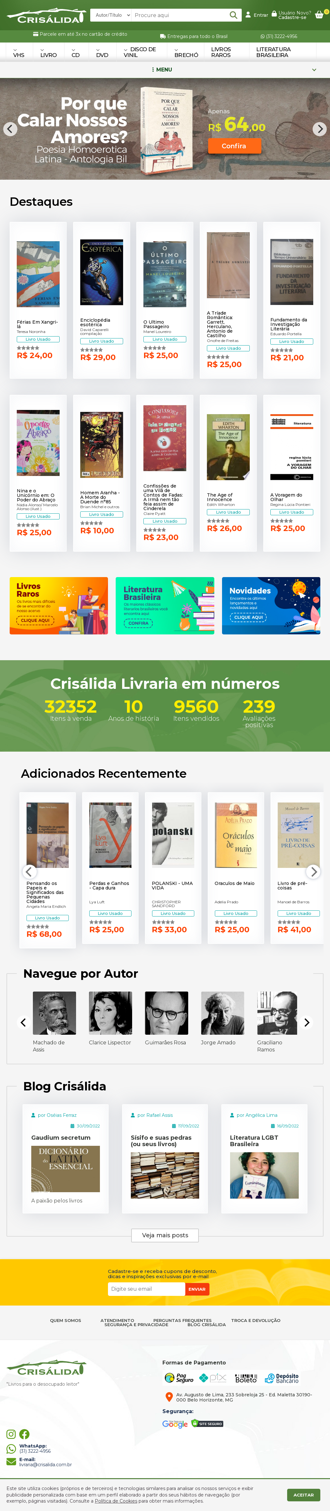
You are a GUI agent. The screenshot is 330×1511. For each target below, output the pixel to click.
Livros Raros (221, 52)
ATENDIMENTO (117, 1320)
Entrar (257, 15)
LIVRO (48, 53)
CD (76, 53)
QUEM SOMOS (65, 1320)
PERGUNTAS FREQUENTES (182, 1320)
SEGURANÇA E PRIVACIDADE (136, 1325)
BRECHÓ (186, 53)
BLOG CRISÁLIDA (207, 1325)
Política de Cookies (116, 1501)
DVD (102, 53)
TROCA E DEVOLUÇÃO (255, 1320)
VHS (18, 53)
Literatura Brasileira (273, 52)
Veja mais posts (165, 1235)
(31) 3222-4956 (279, 36)
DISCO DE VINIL (140, 52)
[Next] (320, 129)
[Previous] (10, 129)
